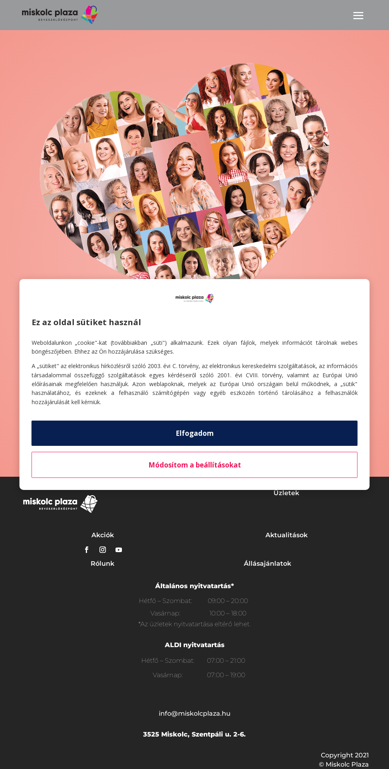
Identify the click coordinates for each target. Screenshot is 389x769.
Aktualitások (286, 535)
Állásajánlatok (267, 563)
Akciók (102, 535)
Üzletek (286, 493)
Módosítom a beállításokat (194, 464)
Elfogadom (195, 433)
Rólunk (102, 563)
